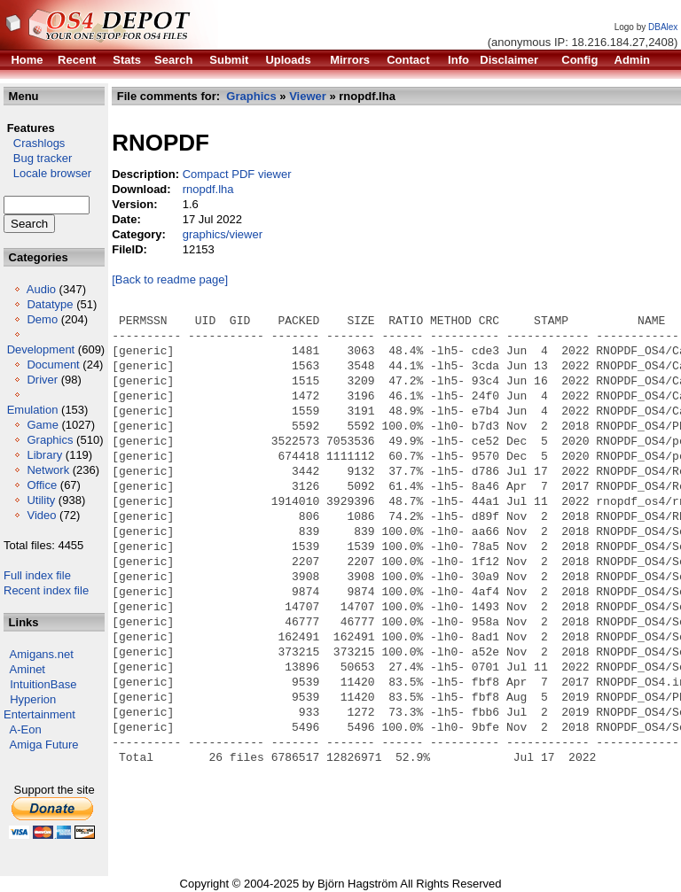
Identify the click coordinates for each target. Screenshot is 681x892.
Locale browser (47, 173)
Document (53, 364)
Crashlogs (34, 143)
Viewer (307, 96)
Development (41, 349)
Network (48, 470)
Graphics (50, 439)
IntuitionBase (43, 684)
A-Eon (26, 729)
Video (41, 515)
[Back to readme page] (170, 279)
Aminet (27, 669)
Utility (41, 500)
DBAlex (662, 27)
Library (44, 455)
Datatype (50, 304)
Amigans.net (42, 654)
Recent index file (46, 590)
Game (42, 424)
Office (42, 485)
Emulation (33, 409)
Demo (42, 319)
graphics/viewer (222, 234)
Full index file (37, 575)
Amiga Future (44, 744)
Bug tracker (38, 158)
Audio (41, 289)
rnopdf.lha (208, 189)
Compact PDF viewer (237, 174)
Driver (42, 379)
